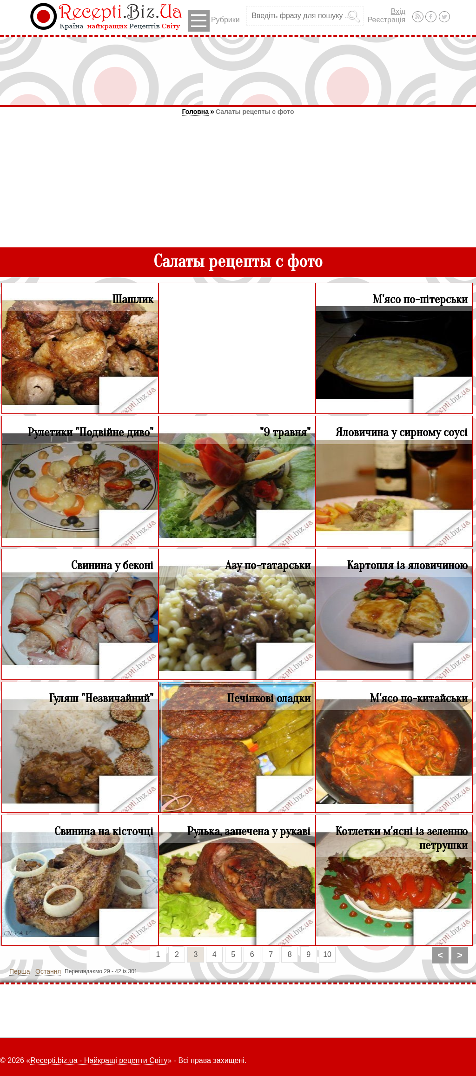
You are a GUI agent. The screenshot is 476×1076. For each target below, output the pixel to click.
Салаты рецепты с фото (255, 111)
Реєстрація (387, 20)
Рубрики (214, 21)
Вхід (398, 11)
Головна (195, 111)
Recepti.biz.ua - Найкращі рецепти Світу (98, 1060)
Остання (48, 971)
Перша (19, 971)
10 (327, 954)
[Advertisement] (238, 71)
